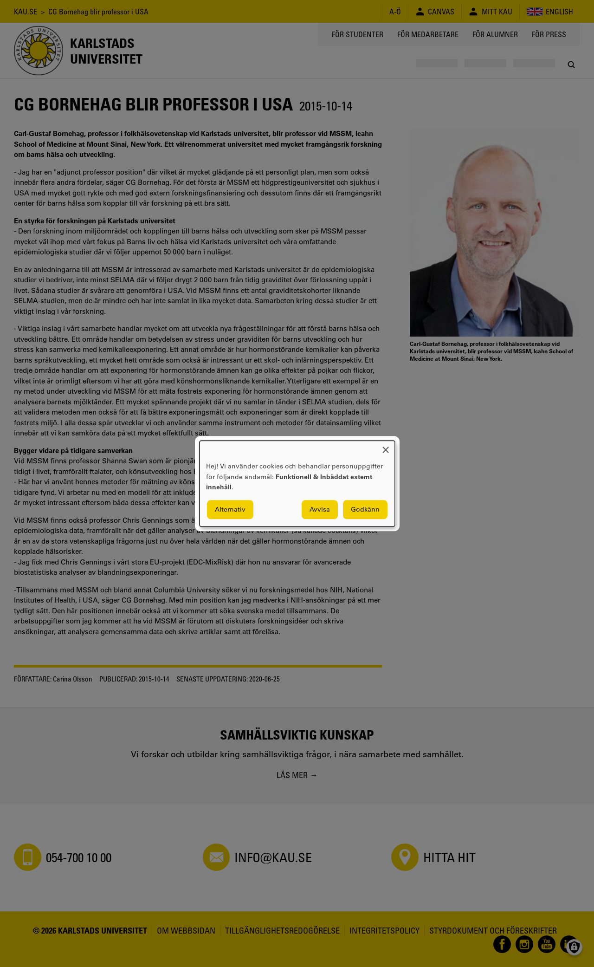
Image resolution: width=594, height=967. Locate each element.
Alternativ (230, 509)
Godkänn (365, 509)
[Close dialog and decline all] (385, 446)
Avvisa (320, 509)
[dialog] (297, 483)
